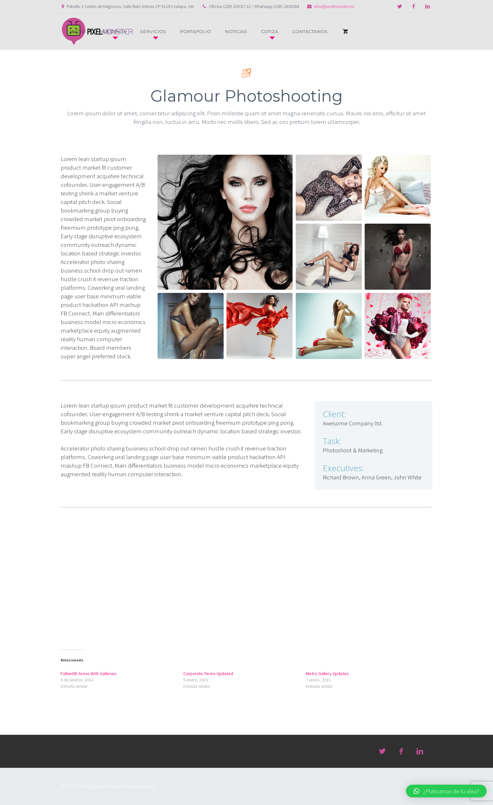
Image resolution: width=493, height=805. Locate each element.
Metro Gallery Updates (327, 673)
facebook (413, 6)
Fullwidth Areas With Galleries (89, 673)
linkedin (427, 6)
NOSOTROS (112, 31)
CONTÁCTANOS (310, 31)
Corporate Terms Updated (208, 673)
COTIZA (269, 31)
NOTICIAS (236, 31)
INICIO (77, 31)
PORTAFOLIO (195, 31)
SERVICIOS (153, 31)
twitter (399, 6)
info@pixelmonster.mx (334, 6)
